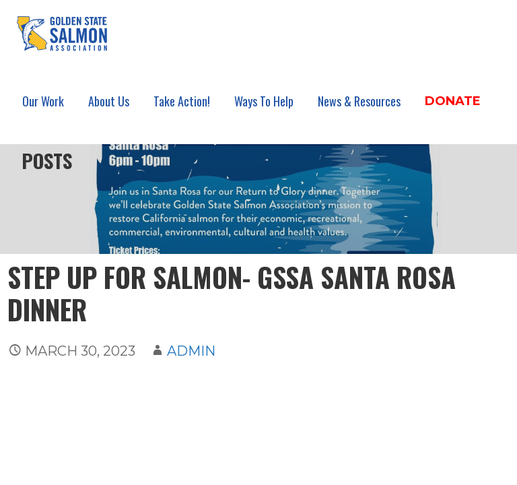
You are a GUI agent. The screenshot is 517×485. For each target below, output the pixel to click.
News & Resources (359, 101)
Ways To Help (264, 101)
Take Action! (181, 101)
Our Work (43, 101)
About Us (108, 101)
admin (191, 351)
